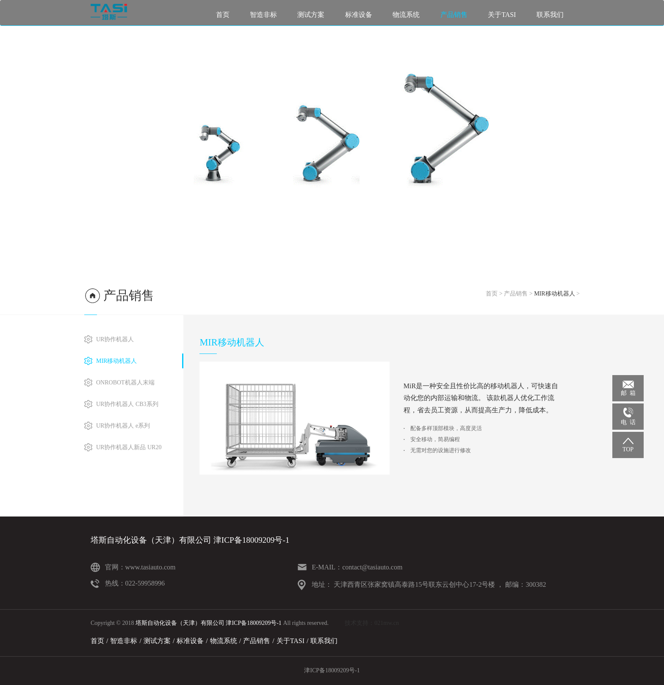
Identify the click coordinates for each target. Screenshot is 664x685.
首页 (223, 14)
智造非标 (263, 14)
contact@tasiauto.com (372, 567)
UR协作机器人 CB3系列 (127, 404)
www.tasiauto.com (150, 567)
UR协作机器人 (115, 339)
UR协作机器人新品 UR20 (128, 447)
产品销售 (454, 14)
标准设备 (358, 14)
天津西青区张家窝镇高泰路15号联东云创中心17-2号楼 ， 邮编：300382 (439, 584)
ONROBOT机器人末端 (125, 382)
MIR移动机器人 (554, 293)
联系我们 (550, 14)
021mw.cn (386, 623)
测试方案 (310, 14)
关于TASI (502, 14)
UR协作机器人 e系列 (123, 426)
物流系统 (406, 14)
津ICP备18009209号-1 (332, 671)
